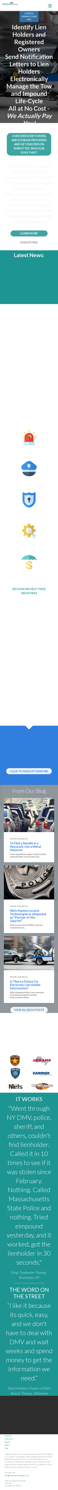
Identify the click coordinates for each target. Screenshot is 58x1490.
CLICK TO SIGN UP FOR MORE (29, 771)
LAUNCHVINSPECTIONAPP (29, 16)
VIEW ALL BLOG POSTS (29, 1010)
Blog (6, 1448)
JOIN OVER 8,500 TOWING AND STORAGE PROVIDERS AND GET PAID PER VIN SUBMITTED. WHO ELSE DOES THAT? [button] (29, 144)
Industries (9, 1439)
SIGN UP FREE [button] (29, 242)
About (7, 1445)
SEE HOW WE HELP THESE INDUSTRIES (29, 591)
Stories (7, 1442)
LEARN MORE (29, 232)
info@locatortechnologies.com (16, 1475)
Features (8, 1436)
